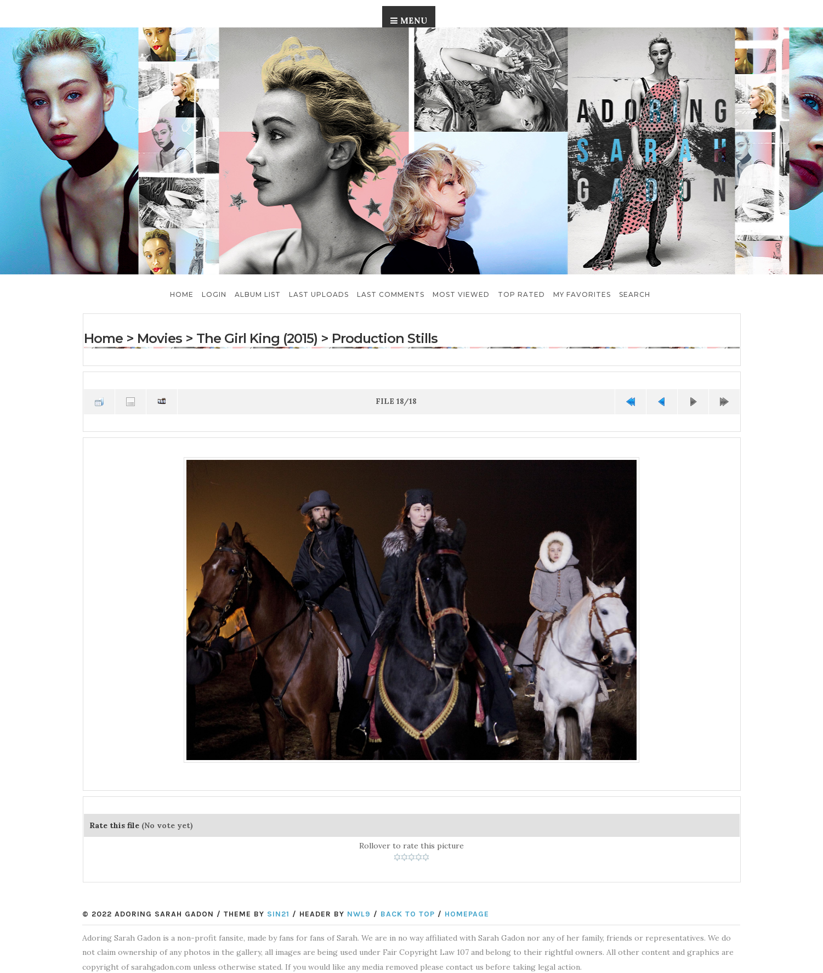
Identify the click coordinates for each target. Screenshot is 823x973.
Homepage (467, 914)
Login (214, 294)
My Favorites (582, 294)
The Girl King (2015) (256, 338)
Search (634, 294)
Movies (159, 338)
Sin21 (278, 914)
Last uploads (319, 294)
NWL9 (359, 914)
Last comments (390, 294)
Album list (258, 294)
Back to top (408, 914)
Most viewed (461, 294)
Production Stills (385, 338)
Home (182, 294)
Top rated (521, 294)
